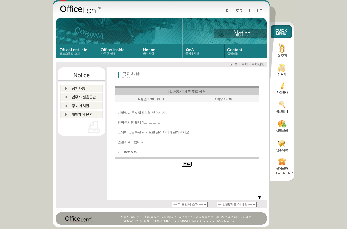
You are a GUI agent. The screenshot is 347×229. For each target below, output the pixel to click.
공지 (244, 64)
